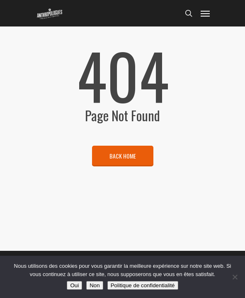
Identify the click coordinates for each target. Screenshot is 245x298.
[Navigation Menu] (205, 13)
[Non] (234, 277)
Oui (74, 285)
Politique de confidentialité (143, 285)
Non (94, 285)
